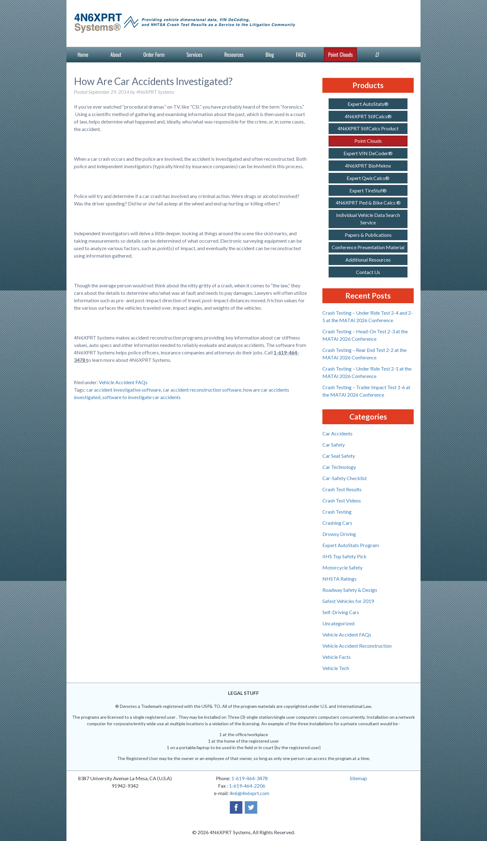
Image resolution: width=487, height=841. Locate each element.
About (115, 54)
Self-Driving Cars (340, 612)
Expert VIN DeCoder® (368, 153)
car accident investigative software (123, 390)
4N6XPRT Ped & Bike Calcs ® (368, 202)
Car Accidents (337, 433)
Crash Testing (337, 512)
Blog (270, 54)
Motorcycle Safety (342, 567)
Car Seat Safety (338, 456)
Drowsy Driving (339, 534)
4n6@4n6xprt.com (249, 793)
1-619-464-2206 (247, 786)
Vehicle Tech (335, 668)
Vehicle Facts (336, 657)
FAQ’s (301, 54)
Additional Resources (368, 260)
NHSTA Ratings (339, 579)
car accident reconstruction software (202, 390)
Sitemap (358, 778)
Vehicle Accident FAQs (123, 382)
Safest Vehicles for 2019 (348, 601)
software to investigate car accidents (141, 397)
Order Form (153, 54)
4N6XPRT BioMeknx (368, 166)
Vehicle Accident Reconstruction (357, 646)
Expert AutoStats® (368, 104)
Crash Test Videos (341, 500)
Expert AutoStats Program (350, 545)
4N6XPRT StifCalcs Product (368, 128)
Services (195, 54)
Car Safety (333, 444)
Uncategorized (338, 623)
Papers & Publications (368, 235)
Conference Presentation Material (368, 247)
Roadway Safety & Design (349, 590)
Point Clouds (340, 54)
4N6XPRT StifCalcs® (368, 116)
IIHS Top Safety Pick (344, 556)
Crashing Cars (337, 523)
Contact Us (368, 272)
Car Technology (339, 467)
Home (82, 54)
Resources (234, 54)
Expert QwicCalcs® (368, 178)
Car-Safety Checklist (344, 478)
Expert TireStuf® (368, 190)
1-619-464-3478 (249, 778)
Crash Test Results (342, 489)
